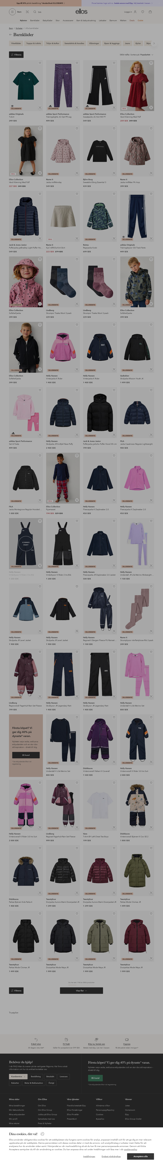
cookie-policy (130, 1149)
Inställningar (89, 1156)
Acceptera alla (141, 1156)
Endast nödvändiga (111, 1156)
